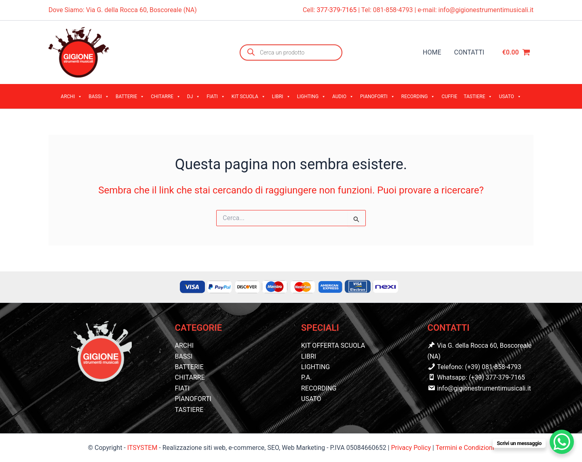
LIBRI (281, 96)
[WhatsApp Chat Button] (562, 442)
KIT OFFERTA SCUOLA (333, 345)
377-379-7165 (337, 10)
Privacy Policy (411, 448)
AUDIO (343, 96)
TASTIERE (478, 96)
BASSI (99, 96)
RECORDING (418, 96)
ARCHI (71, 96)
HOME (432, 52)
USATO (510, 96)
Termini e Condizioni (465, 448)
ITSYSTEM (142, 448)
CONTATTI (469, 52)
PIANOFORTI (377, 96)
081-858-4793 (393, 10)
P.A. (306, 377)
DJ (193, 96)
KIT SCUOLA (249, 96)
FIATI (216, 96)
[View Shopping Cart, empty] (516, 52)
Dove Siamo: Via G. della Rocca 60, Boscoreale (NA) (122, 10)
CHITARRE (166, 96)
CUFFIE (449, 96)
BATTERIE (130, 96)
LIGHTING (311, 96)
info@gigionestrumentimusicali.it (486, 10)
